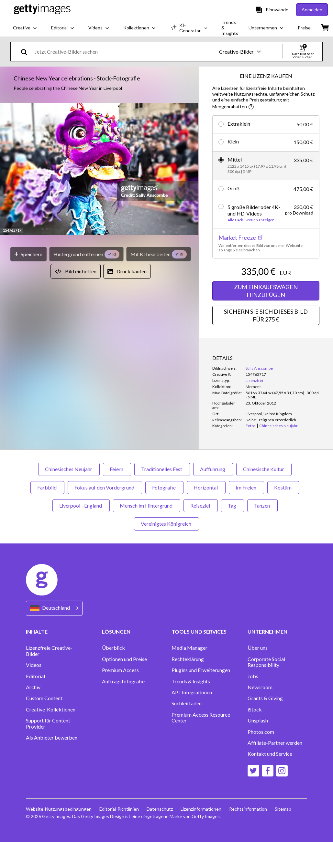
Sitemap (283, 809)
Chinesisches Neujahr (69, 469)
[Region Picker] (54, 608)
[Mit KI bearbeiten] (158, 254)
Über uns (258, 648)
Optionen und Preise (124, 659)
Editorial (35, 676)
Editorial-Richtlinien (119, 809)
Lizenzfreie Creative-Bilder (49, 651)
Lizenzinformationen (201, 809)
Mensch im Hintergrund (146, 505)
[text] (114, 51)
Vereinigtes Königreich (166, 524)
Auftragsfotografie (123, 681)
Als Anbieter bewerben (51, 738)
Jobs (253, 676)
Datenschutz (160, 809)
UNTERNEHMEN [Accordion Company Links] (267, 631)
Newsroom (260, 687)
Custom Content (44, 698)
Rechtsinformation (248, 809)
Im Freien (246, 487)
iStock (255, 709)
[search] (26, 51)
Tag (232, 505)
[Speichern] (28, 254)
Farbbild (47, 487)
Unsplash (258, 720)
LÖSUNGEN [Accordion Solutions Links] (116, 631)
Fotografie (164, 487)
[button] (99, 169)
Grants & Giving (265, 698)
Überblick (113, 648)
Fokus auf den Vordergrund (104, 487)
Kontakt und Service (270, 754)
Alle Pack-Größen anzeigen (251, 220)
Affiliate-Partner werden (275, 743)
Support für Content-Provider (49, 723)
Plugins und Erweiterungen (201, 670)
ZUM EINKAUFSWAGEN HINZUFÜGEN (266, 290)
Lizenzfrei (254, 380)
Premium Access (120, 670)
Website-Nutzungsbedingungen (59, 809)
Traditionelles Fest (162, 469)
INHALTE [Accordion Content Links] (37, 631)
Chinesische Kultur (264, 469)
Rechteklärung (188, 659)
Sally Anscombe (259, 368)
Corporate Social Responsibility (266, 662)
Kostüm (283, 487)
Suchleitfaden (187, 703)
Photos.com (261, 732)
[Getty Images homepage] (42, 9)
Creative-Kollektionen (50, 709)
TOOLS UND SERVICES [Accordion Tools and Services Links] (199, 631)
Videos (33, 665)
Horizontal (206, 487)
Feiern (117, 469)
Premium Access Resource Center (201, 717)
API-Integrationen (192, 692)
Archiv (33, 687)
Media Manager (189, 648)
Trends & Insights (191, 681)
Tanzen (262, 505)
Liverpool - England (81, 505)
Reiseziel (200, 505)
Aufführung (213, 469)
